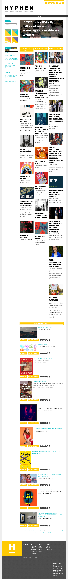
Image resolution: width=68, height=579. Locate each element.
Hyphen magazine (12, 548)
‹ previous (31, 530)
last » (49, 532)
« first (24, 530)
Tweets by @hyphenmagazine (11, 81)
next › (44, 532)
